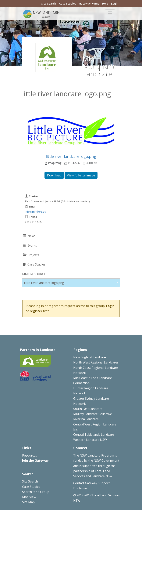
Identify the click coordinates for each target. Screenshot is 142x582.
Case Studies (67, 3)
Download (54, 175)
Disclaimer (80, 488)
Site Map (28, 502)
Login (114, 3)
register (36, 311)
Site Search (48, 3)
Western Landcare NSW (90, 440)
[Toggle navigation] (110, 13)
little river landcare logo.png (71, 156)
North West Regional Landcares (96, 362)
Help (105, 3)
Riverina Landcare (86, 419)
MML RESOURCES (34, 274)
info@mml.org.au (35, 211)
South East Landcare (87, 409)
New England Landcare (89, 357)
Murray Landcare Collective (92, 414)
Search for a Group (35, 492)
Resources (29, 455)
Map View (29, 497)
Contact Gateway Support (91, 483)
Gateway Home (89, 3)
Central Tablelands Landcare (93, 434)
